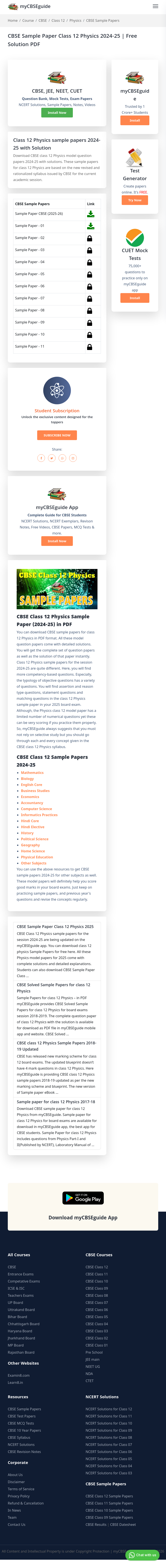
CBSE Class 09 (97, 1295)
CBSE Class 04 (97, 1331)
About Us (15, 1482)
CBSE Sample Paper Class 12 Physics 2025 (57, 927)
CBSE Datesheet (123, 1532)
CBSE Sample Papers (24, 1416)
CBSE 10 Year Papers (24, 1437)
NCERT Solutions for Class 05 (109, 1466)
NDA (89, 1381)
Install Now (57, 113)
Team (12, 1524)
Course (28, 20)
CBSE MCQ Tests (21, 1430)
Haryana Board (20, 1338)
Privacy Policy (19, 1503)
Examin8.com (19, 1382)
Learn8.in (15, 1389)
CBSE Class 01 (97, 1352)
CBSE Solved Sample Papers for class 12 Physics (55, 989)
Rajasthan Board (21, 1359)
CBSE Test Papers (22, 1423)
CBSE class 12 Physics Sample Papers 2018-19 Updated (52, 1047)
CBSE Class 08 (97, 1302)
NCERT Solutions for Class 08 (109, 1444)
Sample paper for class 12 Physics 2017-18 (55, 1106)
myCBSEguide (30, 7)
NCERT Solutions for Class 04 (109, 1473)
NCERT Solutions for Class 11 (109, 1423)
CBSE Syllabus (19, 1444)
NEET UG (93, 1374)
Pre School (94, 1359)
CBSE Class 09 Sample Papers (109, 1524)
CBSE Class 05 (97, 1324)
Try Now (134, 200)
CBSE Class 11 (97, 1281)
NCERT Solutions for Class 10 (109, 1430)
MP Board (16, 1352)
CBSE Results (96, 1532)
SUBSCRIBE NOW (57, 435)
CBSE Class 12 (97, 1274)
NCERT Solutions (21, 1452)
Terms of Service (21, 1496)
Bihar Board (17, 1324)
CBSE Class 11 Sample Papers (109, 1510)
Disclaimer (16, 1489)
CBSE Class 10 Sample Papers (109, 1517)
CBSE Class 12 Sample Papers (109, 1503)
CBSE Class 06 (97, 1317)
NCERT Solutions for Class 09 (109, 1437)
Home (13, 20)
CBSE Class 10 (97, 1288)
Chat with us (142, 1555)
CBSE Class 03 (97, 1338)
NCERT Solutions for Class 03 (109, 1480)
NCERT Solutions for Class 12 (109, 1416)
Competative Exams (24, 1288)
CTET (90, 1388)
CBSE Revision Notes (24, 1459)
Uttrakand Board (21, 1317)
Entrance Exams (21, 1281)
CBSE (42, 20)
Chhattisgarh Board (24, 1331)
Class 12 (58, 20)
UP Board (15, 1310)
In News (14, 1517)
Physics (75, 20)
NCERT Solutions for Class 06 (109, 1459)
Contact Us (16, 1532)
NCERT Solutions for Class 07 (109, 1452)
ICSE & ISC (16, 1295)
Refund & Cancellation (26, 1510)
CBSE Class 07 (97, 1310)
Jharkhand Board (21, 1345)
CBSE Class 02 (97, 1345)
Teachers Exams (21, 1302)
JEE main (92, 1366)
